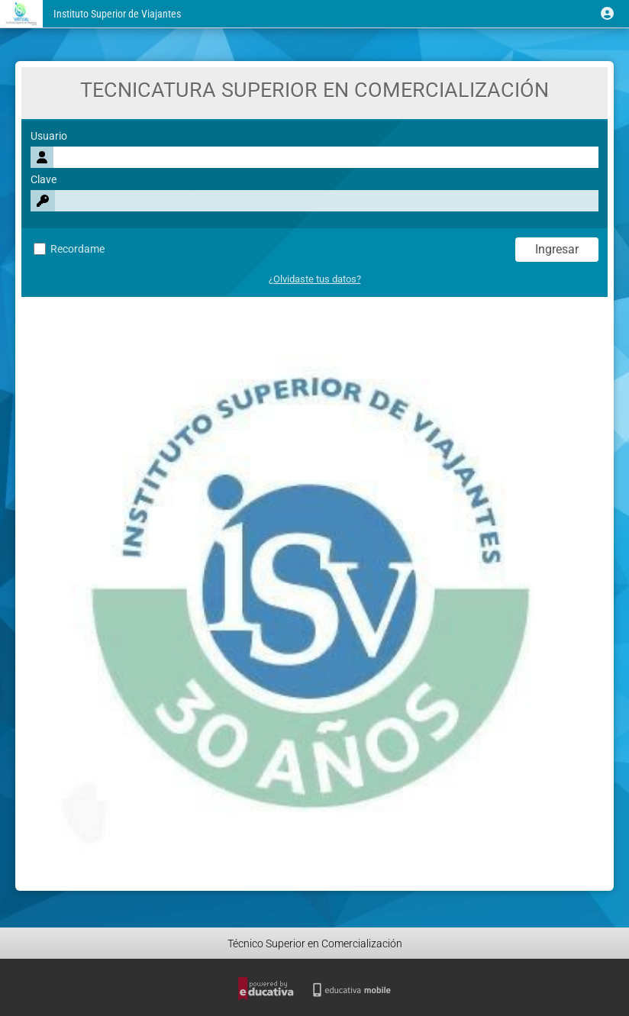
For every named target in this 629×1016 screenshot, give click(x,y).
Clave (43, 179)
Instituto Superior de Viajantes (117, 14)
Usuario (49, 136)
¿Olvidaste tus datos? (315, 279)
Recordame (69, 249)
